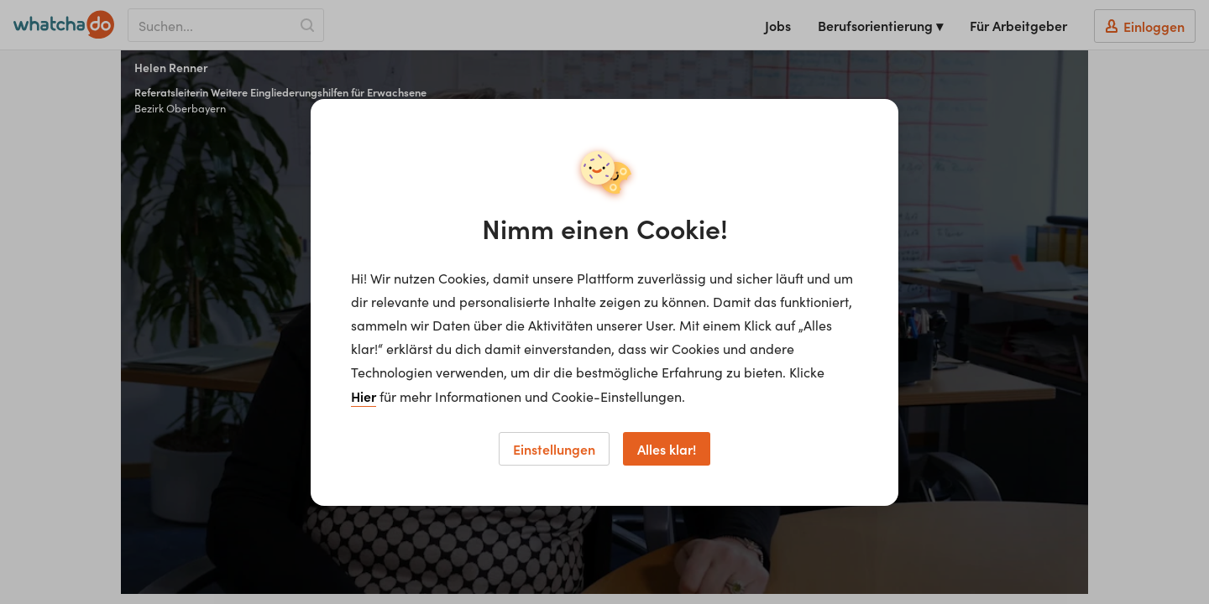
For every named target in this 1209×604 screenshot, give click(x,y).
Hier (363, 396)
